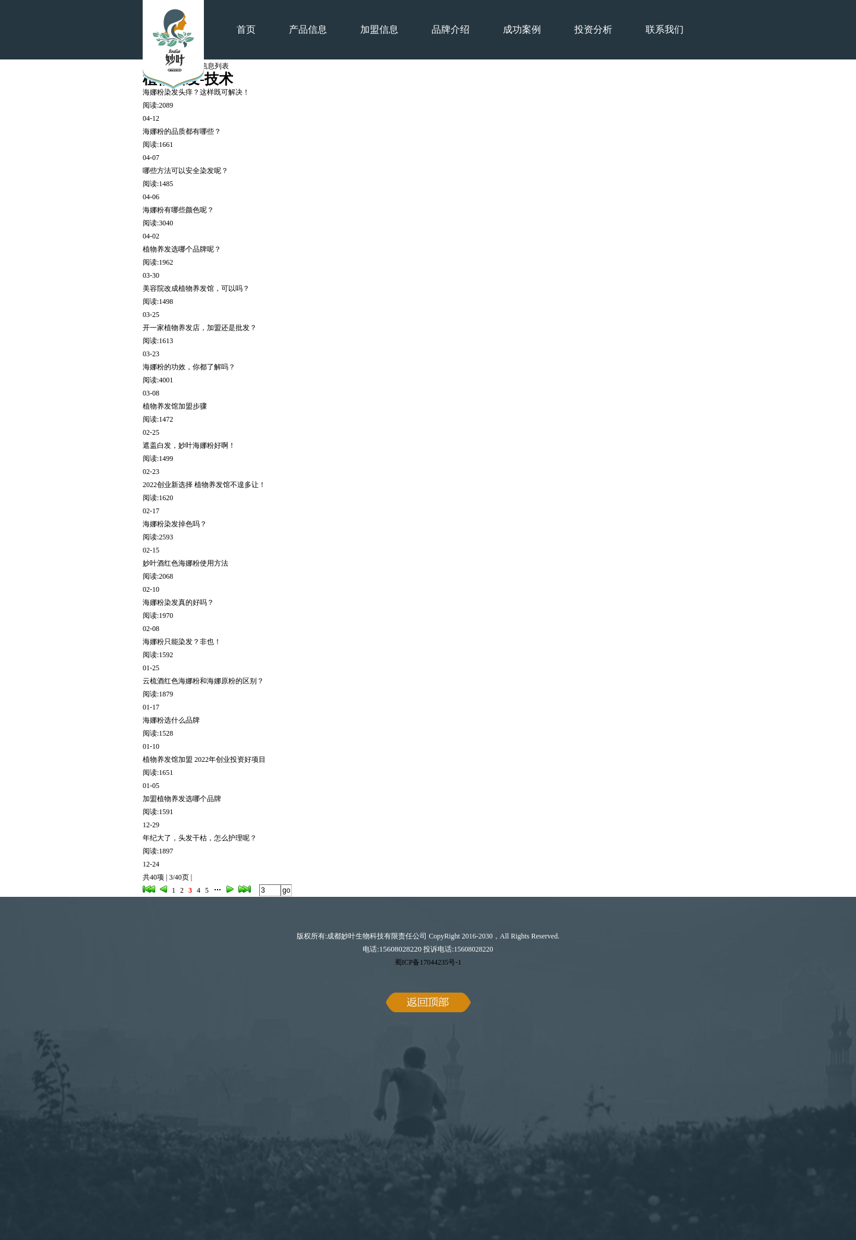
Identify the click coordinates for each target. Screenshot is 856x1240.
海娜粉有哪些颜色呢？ (178, 210)
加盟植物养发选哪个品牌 (182, 799)
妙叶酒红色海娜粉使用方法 (185, 563)
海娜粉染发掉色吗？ (175, 524)
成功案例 (522, 29)
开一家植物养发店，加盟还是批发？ (200, 328)
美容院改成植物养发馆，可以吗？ (196, 288)
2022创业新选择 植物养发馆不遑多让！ (204, 485)
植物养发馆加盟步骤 (175, 406)
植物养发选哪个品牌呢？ (182, 249)
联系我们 (665, 29)
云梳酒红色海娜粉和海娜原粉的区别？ (203, 681)
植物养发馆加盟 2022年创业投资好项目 (204, 759)
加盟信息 (379, 29)
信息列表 (214, 66)
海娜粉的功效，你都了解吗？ (189, 367)
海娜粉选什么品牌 (171, 720)
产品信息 (308, 29)
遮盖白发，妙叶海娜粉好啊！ (189, 445)
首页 (246, 29)
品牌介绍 (451, 29)
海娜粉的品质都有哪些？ (182, 131)
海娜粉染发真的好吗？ (178, 602)
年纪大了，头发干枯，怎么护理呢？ (200, 838)
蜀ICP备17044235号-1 (428, 962)
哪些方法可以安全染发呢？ (185, 171)
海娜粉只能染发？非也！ (182, 642)
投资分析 (593, 29)
